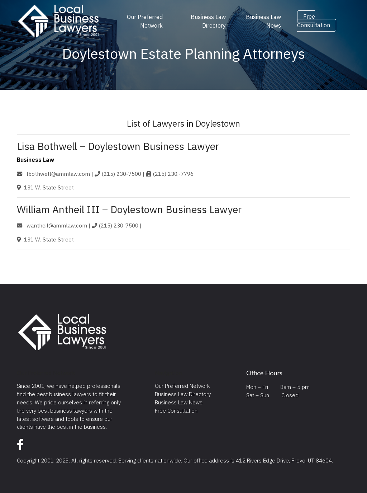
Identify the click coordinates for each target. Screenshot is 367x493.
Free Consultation (313, 21)
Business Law (35, 159)
